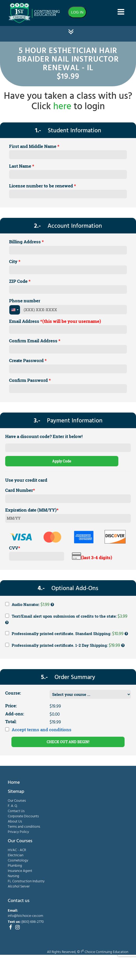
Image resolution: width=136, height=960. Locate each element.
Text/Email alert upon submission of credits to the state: (66, 618)
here (62, 106)
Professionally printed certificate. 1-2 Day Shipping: (65, 645)
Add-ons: (14, 714)
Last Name (21, 166)
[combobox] (14, 310)
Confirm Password (30, 380)
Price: (11, 706)
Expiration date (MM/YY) (32, 510)
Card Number (20, 490)
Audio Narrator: (29, 604)
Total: (11, 721)
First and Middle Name (34, 146)
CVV (14, 548)
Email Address (55, 321)
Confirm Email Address (34, 341)
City (15, 261)
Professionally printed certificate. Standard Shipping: (66, 633)
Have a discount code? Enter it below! (44, 436)
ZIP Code (20, 281)
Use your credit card (26, 480)
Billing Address (26, 242)
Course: (13, 693)
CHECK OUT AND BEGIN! (68, 741)
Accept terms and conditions (41, 730)
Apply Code (61, 461)
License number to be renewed (42, 186)
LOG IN (77, 12)
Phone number (24, 301)
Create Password (28, 360)
